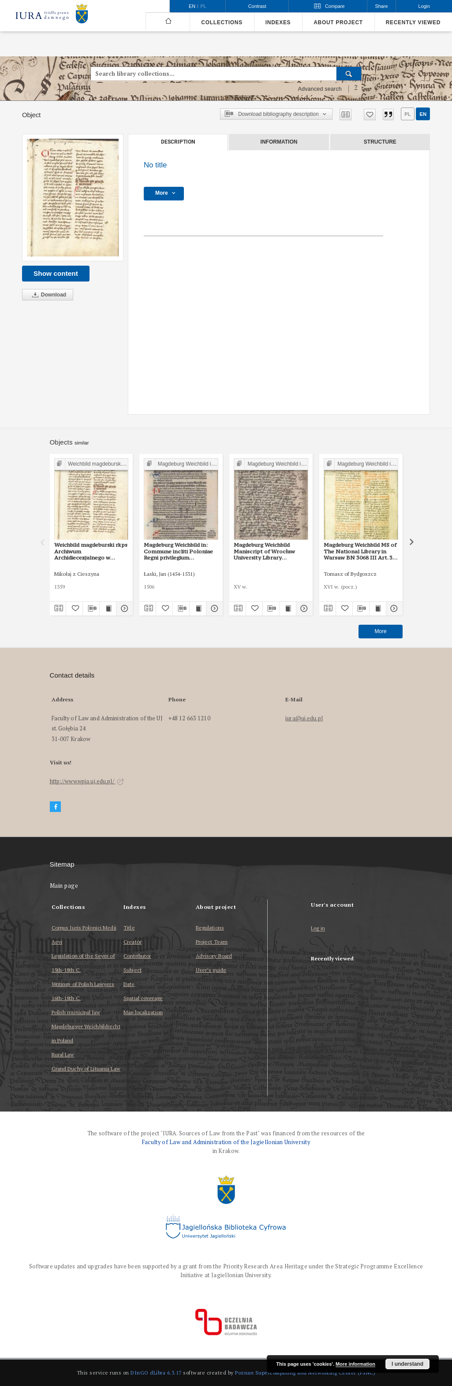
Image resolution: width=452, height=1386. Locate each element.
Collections (221, 22)
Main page (64, 885)
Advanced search (320, 89)
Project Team (212, 941)
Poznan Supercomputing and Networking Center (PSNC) (305, 1372)
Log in (318, 928)
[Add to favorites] (370, 114)
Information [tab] (279, 142)
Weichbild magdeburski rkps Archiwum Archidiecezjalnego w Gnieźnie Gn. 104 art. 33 (90, 551)
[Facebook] (55, 807)
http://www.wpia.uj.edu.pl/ (87, 781)
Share (381, 6)
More (380, 631)
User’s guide (211, 970)
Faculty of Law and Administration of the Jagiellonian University (226, 1142)
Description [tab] (178, 142)
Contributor (137, 955)
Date (128, 984)
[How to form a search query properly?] (356, 89)
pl (407, 114)
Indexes (278, 22)
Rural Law (63, 1054)
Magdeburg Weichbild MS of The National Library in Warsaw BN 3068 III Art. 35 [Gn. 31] (360, 551)
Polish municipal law (76, 1012)
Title (129, 927)
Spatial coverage (143, 998)
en (422, 114)
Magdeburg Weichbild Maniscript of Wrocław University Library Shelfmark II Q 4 (264, 551)
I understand (407, 1364)
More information (355, 1364)
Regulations (210, 927)
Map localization (143, 1012)
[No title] (73, 197)
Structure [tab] (380, 142)
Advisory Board (214, 955)
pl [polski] (203, 6)
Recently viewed (413, 22)
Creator (132, 941)
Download (47, 295)
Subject (132, 970)
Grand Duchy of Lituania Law (86, 1068)
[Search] (349, 74)
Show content (56, 273)
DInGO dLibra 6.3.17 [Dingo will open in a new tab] (156, 1372)
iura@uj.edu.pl (304, 718)
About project (338, 22)
